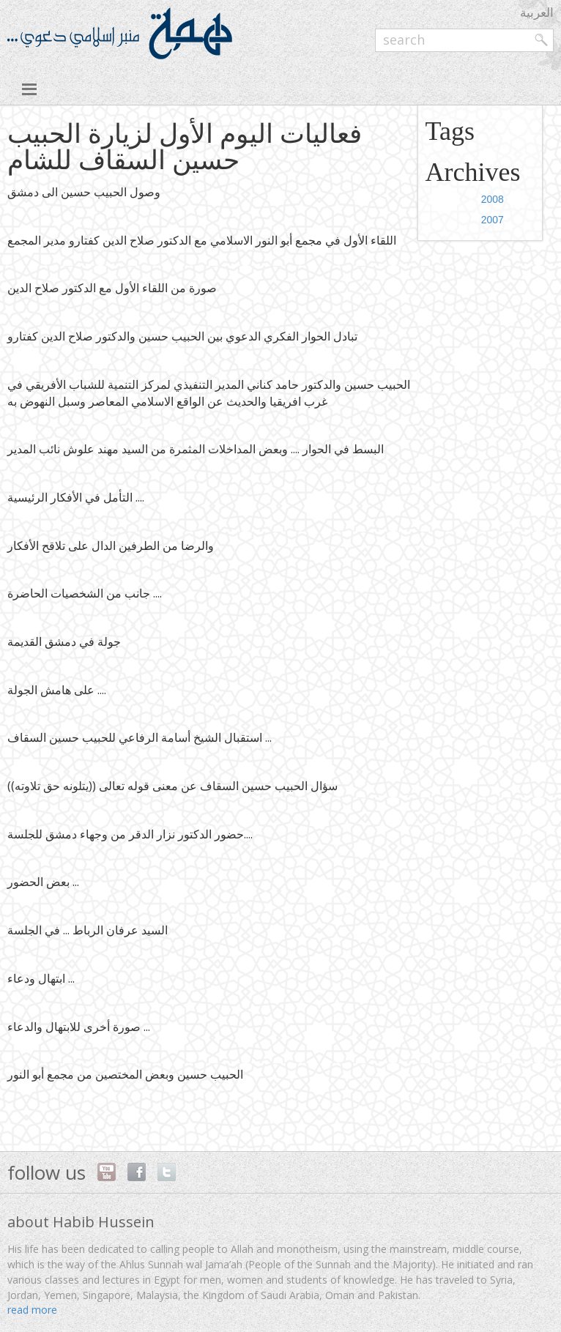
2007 (492, 220)
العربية (537, 12)
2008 (492, 199)
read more (32, 1310)
